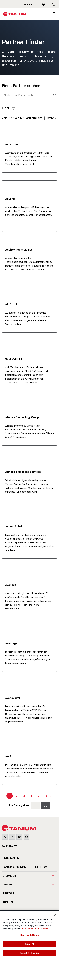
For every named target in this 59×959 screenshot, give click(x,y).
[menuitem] (29, 858)
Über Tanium (10, 858)
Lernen (7, 884)
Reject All (29, 944)
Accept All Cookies (29, 953)
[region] (29, 934)
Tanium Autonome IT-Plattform (24, 867)
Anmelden (29, 4)
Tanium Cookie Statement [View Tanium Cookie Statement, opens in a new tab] (35, 928)
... (38, 795)
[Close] (55, 914)
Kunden (7, 902)
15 (45, 795)
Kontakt (7, 845)
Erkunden (9, 875)
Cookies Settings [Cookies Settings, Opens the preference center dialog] (29, 935)
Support (8, 893)
